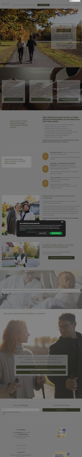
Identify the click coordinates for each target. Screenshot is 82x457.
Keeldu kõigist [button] (42, 233)
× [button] (63, 221)
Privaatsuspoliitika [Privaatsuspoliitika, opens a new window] (30, 229)
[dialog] (41, 228)
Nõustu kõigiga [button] (56, 233)
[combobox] (62, 222)
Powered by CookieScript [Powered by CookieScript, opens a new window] (31, 232)
